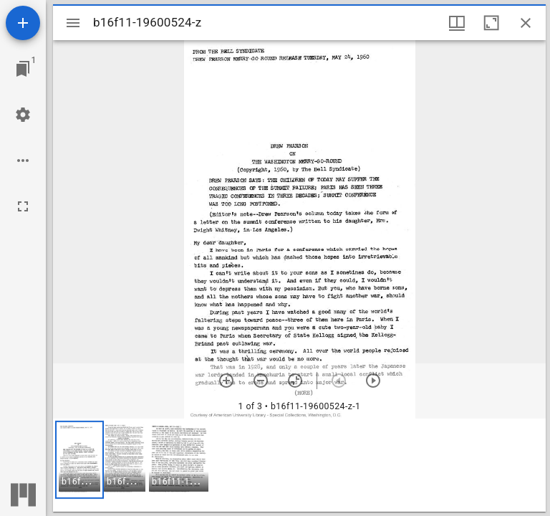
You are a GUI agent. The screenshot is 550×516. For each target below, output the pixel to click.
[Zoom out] (260, 380)
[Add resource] (23, 23)
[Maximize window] (491, 23)
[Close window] (525, 23)
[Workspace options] (23, 160)
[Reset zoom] (295, 380)
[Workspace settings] (23, 114)
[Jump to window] (23, 69)
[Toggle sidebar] (73, 23)
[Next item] (373, 380)
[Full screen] (23, 206)
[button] (79, 459)
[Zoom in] (226, 380)
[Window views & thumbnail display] (457, 23)
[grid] (299, 465)
